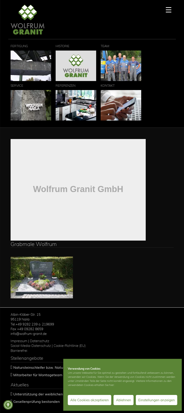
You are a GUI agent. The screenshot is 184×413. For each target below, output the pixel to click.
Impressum (19, 341)
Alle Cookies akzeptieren (89, 400)
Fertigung (31, 62)
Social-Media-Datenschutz (31, 345)
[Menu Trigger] (168, 9)
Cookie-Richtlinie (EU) (70, 345)
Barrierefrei (19, 350)
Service (31, 102)
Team (121, 62)
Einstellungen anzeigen (156, 400)
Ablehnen (123, 400)
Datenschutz (39, 341)
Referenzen (76, 102)
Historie (76, 62)
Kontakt (121, 102)
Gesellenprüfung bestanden (36, 401)
